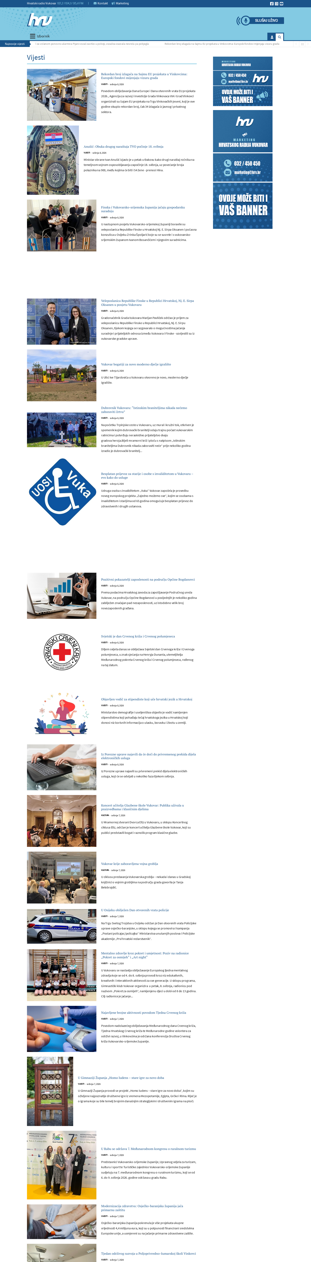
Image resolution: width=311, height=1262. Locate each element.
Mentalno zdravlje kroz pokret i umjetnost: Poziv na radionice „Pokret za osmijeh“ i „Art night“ (148, 980)
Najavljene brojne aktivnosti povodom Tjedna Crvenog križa (141, 1040)
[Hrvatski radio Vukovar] (39, 20)
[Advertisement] (112, 280)
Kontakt (101, 3)
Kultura (105, 835)
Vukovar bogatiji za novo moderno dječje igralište (144, 376)
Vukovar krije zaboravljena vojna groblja (143, 879)
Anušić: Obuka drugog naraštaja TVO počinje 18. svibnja (135, 149)
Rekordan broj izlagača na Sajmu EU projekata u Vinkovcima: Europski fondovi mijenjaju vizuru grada (223, 44)
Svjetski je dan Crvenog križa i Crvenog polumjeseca (142, 651)
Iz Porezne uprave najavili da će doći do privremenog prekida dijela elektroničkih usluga (144, 771)
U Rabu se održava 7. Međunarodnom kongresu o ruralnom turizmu (140, 1177)
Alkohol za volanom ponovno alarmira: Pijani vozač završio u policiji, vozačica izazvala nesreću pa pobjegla (89, 44)
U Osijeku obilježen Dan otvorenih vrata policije (143, 929)
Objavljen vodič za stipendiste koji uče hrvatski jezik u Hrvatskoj (141, 714)
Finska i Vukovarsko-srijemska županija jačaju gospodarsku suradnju (142, 212)
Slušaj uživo (266, 20)
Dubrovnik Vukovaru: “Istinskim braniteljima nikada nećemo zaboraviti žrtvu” (148, 423)
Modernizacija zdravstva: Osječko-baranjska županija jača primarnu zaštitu (147, 1238)
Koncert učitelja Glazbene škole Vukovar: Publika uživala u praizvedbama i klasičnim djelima (146, 822)
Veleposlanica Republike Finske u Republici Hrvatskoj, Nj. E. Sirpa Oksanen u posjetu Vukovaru (146, 310)
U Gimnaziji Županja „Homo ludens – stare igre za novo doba (136, 1105)
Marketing (120, 3)
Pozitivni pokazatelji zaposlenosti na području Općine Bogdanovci (140, 595)
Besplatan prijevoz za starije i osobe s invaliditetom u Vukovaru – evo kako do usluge (142, 490)
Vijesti (104, 90)
